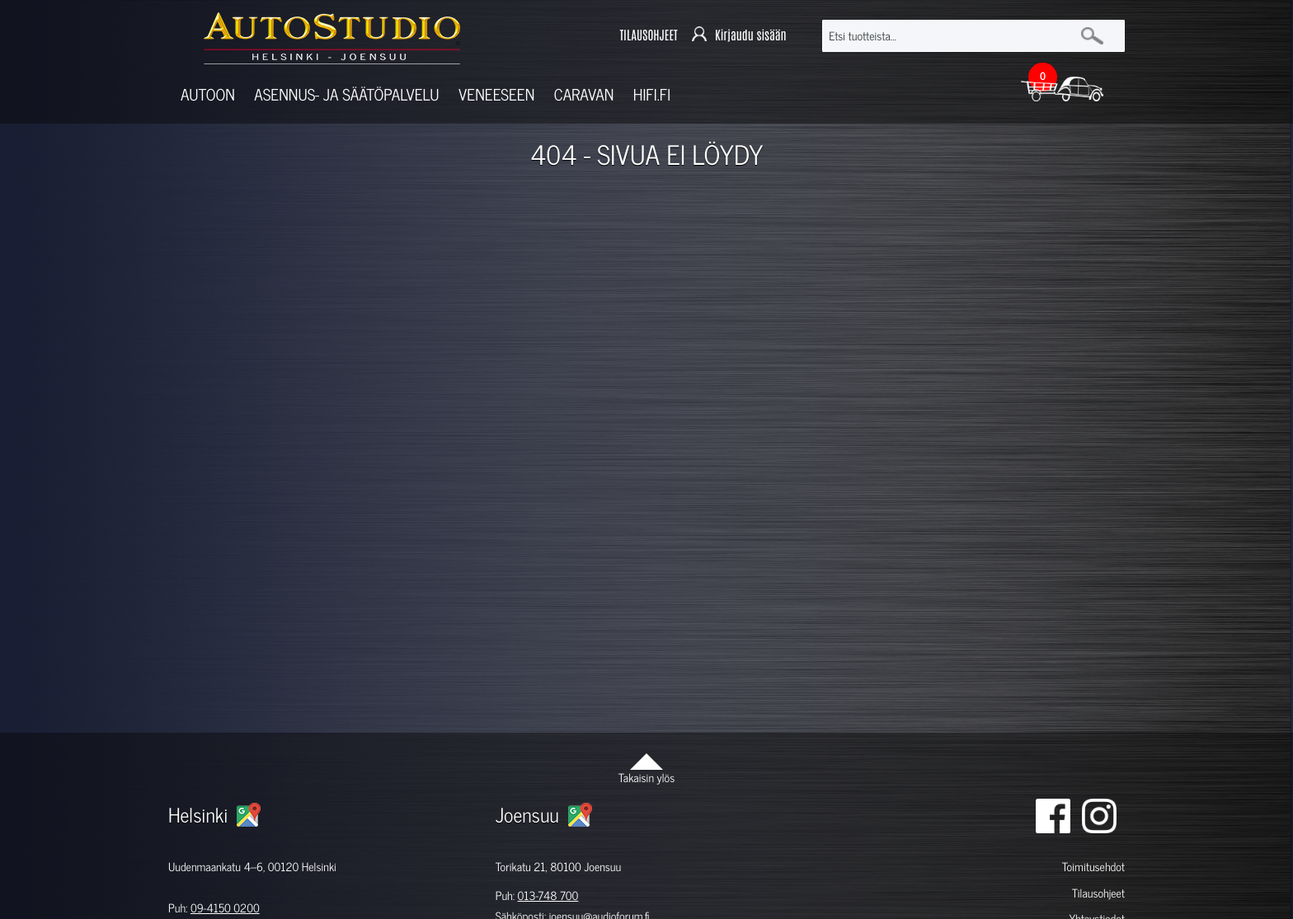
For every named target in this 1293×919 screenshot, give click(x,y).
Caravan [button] (584, 94)
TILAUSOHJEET (648, 36)
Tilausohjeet (1098, 893)
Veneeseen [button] (496, 94)
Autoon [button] (208, 94)
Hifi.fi (651, 94)
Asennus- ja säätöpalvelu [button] (346, 94)
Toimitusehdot (1093, 866)
